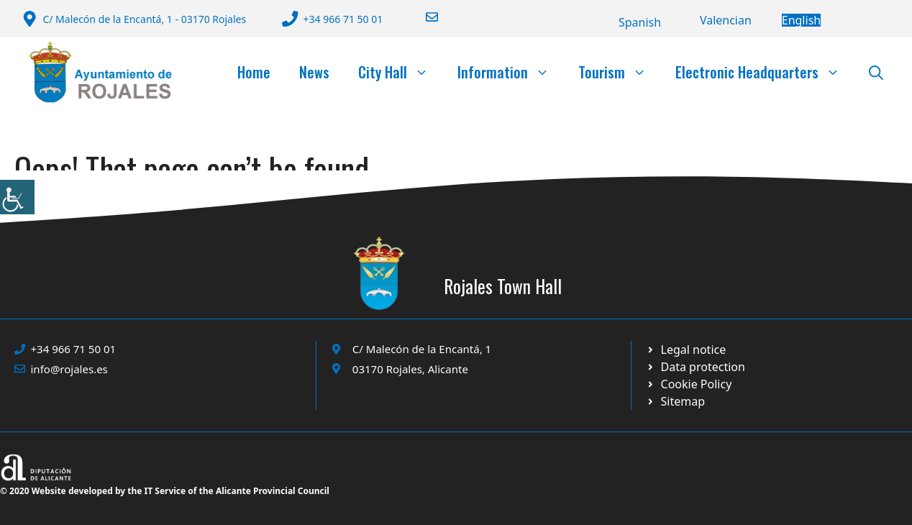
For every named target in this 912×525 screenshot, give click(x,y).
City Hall (400, 71)
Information (510, 71)
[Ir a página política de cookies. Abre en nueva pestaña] (695, 366)
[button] (876, 71)
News (314, 72)
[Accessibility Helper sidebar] (17, 197)
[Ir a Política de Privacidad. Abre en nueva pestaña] (686, 349)
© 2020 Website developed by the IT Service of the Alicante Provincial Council (164, 491)
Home (253, 72)
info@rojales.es (69, 369)
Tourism (619, 71)
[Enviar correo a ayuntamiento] (423, 17)
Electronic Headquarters (764, 71)
